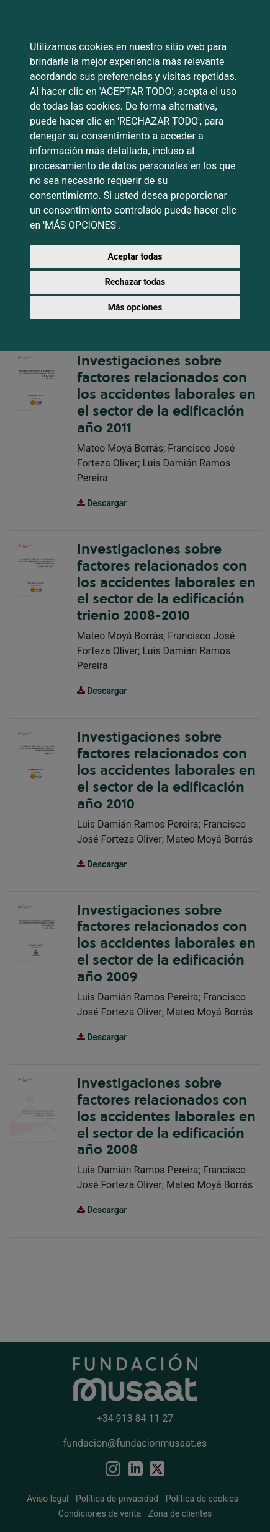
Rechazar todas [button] (135, 282)
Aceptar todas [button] (135, 256)
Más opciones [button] (135, 307)
